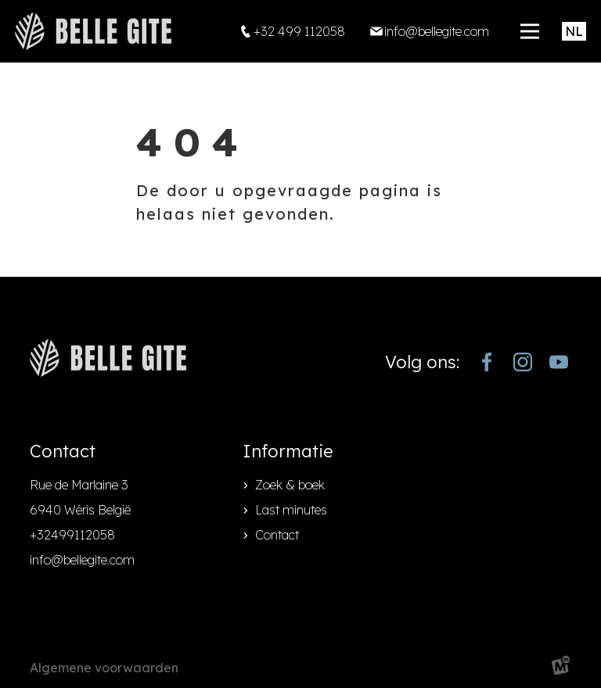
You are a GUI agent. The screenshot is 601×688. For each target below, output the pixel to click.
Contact (277, 535)
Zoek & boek (290, 485)
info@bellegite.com (82, 560)
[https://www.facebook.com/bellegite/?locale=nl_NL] (486, 361)
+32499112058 (72, 535)
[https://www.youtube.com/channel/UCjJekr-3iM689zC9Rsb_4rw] (558, 361)
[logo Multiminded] (561, 668)
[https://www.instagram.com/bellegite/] (522, 361)
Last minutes (291, 510)
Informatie (288, 451)
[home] (93, 31)
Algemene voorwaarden (104, 667)
